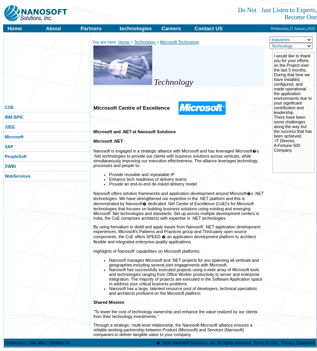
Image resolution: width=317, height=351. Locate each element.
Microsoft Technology (179, 42)
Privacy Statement (298, 342)
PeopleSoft (15, 156)
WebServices (17, 176)
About (53, 28)
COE (9, 107)
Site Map (38, 342)
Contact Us (59, 342)
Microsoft (14, 136)
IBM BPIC (14, 117)
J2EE (9, 127)
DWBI (10, 166)
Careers (171, 28)
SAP (8, 146)
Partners (91, 28)
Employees (16, 342)
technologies (136, 28)
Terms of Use (266, 342)
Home (14, 28)
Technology (145, 42)
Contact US (209, 28)
